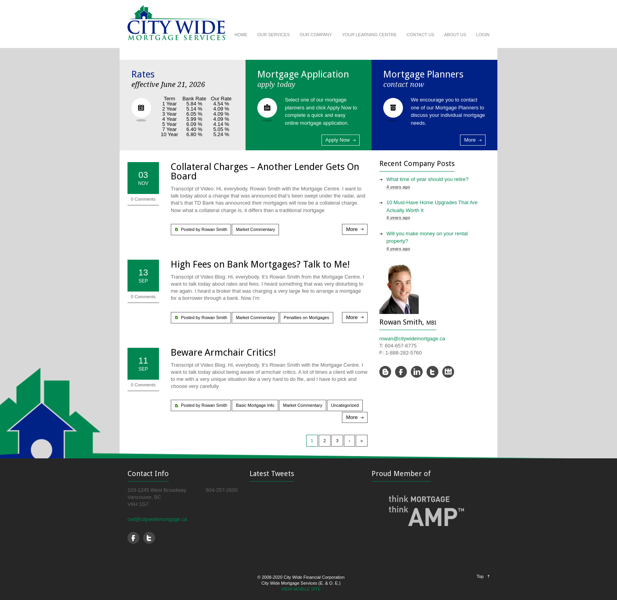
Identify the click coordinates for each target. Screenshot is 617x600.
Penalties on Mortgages (306, 317)
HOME (241, 34)
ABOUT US (455, 34)
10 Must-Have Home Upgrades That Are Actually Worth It (432, 206)
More (470, 140)
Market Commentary (255, 229)
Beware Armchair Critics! (223, 352)
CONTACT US (420, 34)
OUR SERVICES (273, 34)
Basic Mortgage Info (255, 405)
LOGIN (483, 34)
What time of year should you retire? (427, 179)
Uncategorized (345, 405)
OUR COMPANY (316, 34)
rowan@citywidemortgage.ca (412, 339)
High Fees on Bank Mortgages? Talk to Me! (260, 264)
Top (480, 576)
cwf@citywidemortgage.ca (157, 519)
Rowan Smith (214, 229)
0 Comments (143, 199)
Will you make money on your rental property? (427, 237)
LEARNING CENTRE (369, 34)
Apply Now (337, 140)
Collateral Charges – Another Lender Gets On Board (265, 171)
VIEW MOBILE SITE (301, 589)
